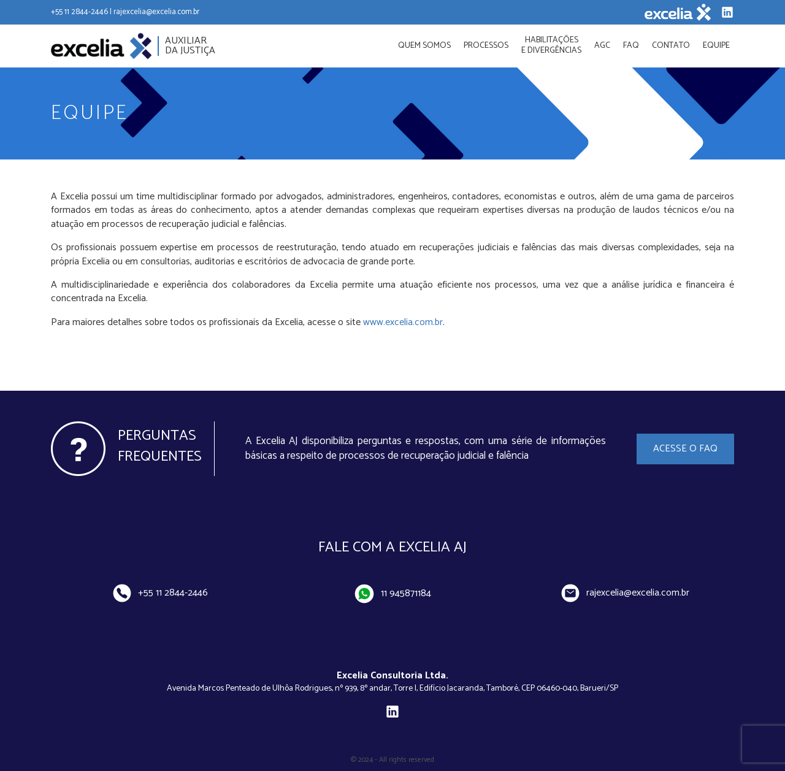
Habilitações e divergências (551, 45)
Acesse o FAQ (685, 448)
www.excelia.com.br (403, 322)
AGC (602, 46)
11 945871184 (393, 593)
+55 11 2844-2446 (160, 593)
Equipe (716, 46)
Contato (671, 46)
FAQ (631, 46)
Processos (486, 46)
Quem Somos (424, 46)
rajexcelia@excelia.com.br (625, 593)
